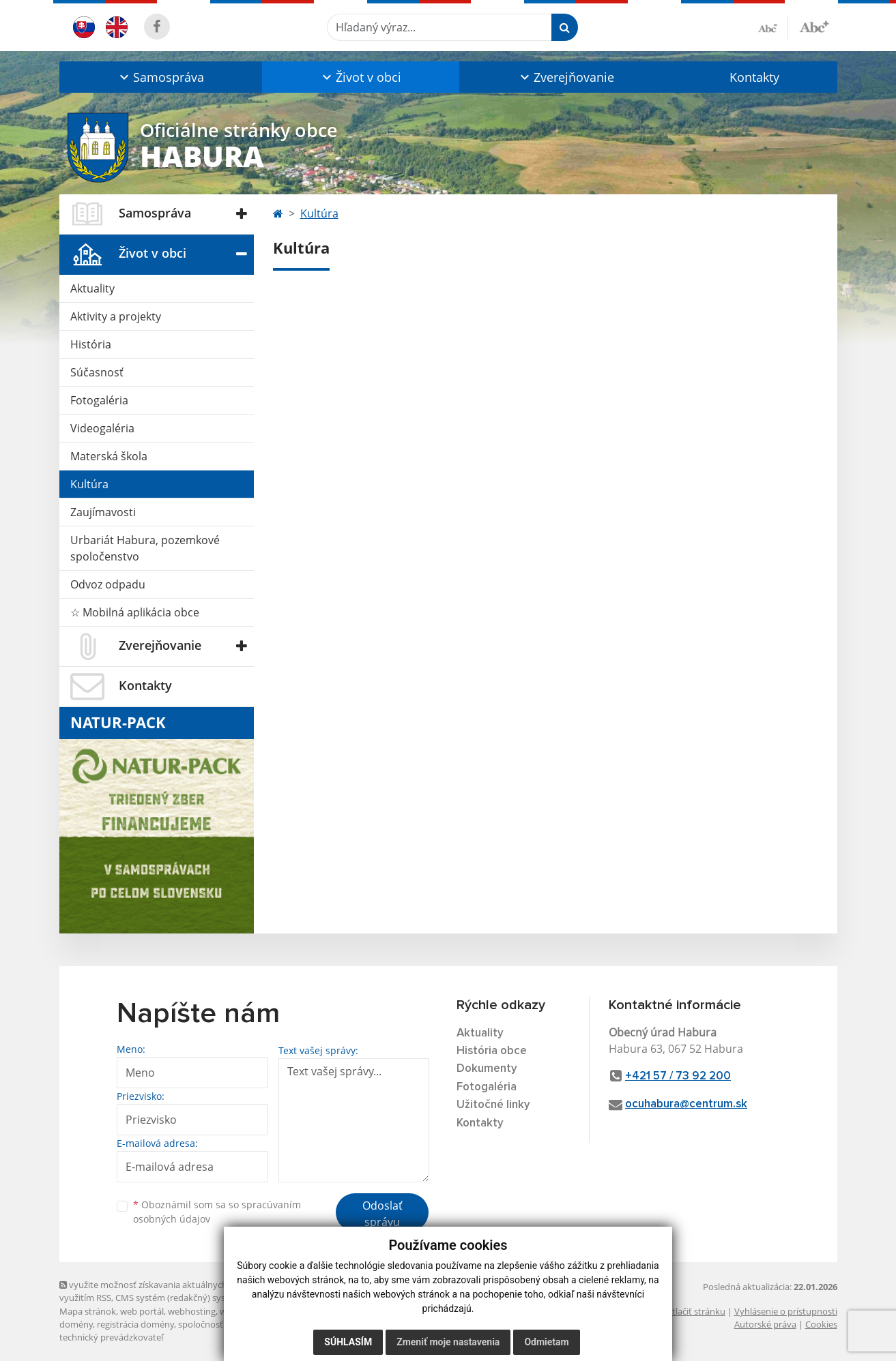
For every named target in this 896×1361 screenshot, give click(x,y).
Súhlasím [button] (348, 1341)
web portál (142, 1311)
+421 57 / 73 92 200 (678, 1076)
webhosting (192, 1311)
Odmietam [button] (546, 1341)
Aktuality (92, 288)
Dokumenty (487, 1069)
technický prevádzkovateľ (111, 1337)
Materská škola (108, 456)
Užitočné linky (493, 1105)
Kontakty (754, 77)
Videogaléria (102, 428)
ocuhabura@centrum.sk (686, 1104)
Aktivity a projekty (115, 316)
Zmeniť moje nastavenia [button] (448, 1341)
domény (76, 1324)
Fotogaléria (99, 400)
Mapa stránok (87, 1311)
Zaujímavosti (103, 512)
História (90, 344)
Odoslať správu (382, 1213)
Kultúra (89, 484)
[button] (160, 77)
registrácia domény (135, 1324)
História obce (492, 1051)
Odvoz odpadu (107, 584)
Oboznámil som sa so (217, 1211)
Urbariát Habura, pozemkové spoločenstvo (145, 548)
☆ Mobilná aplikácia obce (134, 612)
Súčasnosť (97, 372)
